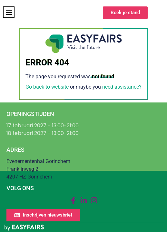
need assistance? (122, 87)
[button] (9, 12)
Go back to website (47, 87)
